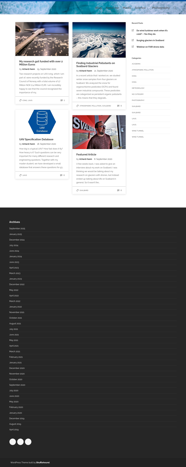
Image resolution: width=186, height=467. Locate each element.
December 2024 (16, 240)
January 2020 (15, 413)
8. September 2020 (103, 159)
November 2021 (16, 312)
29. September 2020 (46, 69)
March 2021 (14, 351)
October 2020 (15, 379)
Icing (24, 100)
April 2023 (14, 267)
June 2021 (14, 334)
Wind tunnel (138, 131)
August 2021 (15, 323)
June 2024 (14, 251)
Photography (161, 7)
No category (138, 94)
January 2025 (15, 234)
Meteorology (138, 88)
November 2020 (17, 373)
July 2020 (13, 390)
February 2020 (16, 407)
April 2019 (14, 429)
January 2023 (15, 279)
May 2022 (13, 290)
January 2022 (15, 307)
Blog (98, 7)
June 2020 (14, 396)
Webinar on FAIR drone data (150, 47)
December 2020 (17, 368)
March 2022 (14, 301)
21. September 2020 (103, 71)
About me (112, 7)
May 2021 (13, 340)
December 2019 (16, 418)
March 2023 (14, 273)
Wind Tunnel (138, 137)
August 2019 (15, 424)
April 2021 (13, 346)
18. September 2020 (46, 144)
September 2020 (17, 385)
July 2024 (13, 245)
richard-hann (28, 69)
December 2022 (16, 284)
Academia (136, 64)
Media (127, 7)
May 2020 (13, 401)
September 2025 (17, 228)
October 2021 (15, 318)
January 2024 (15, 256)
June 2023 (14, 262)
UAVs (30, 100)
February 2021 (16, 357)
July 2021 (13, 329)
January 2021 (15, 362)
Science (140, 7)
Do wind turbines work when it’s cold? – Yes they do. (152, 32)
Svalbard (106, 106)
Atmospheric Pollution (90, 106)
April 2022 (14, 295)
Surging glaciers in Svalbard (150, 40)
